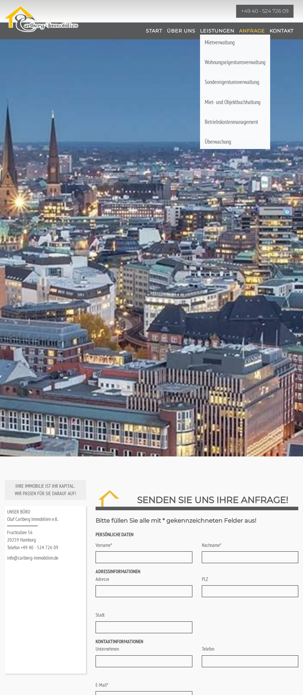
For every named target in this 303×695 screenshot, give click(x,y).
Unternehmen (107, 649)
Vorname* (104, 545)
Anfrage (252, 31)
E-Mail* (102, 685)
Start (154, 31)
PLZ (205, 579)
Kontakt (282, 31)
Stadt (100, 615)
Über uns (181, 31)
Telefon (208, 649)
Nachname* (211, 545)
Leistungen (217, 31)
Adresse (102, 579)
